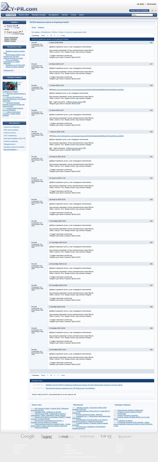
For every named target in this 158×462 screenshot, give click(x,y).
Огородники (122, 414)
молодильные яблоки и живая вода (130, 410)
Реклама (68, 445)
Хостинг (119, 453)
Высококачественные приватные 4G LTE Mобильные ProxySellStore (70, 388)
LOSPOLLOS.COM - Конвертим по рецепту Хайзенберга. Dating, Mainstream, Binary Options (48, 414)
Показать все (8, 70)
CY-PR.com (85, 457)
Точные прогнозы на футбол (128, 415)
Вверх (143, 453)
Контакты (17, 450)
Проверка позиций (20, 445)
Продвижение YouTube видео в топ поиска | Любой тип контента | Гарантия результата (90, 420)
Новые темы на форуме (139, 10)
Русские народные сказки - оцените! (89, 414)
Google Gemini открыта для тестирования (13, 109)
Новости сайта (19, 447)
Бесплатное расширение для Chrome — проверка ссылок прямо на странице (47, 421)
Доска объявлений (11, 37)
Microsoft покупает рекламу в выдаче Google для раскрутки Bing (13, 104)
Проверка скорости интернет (14, 147)
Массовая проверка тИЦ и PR (14, 138)
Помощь (68, 447)
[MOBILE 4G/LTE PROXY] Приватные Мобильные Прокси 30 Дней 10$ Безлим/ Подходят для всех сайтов (84, 385)
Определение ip (9, 144)
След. (63, 35)
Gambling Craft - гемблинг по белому (48, 412)
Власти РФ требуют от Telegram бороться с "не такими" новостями (14, 99)
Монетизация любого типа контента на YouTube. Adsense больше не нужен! (14, 56)
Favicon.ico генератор (11, 127)
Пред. (43, 35)
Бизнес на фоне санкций (15, 67)
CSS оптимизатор (10, 135)
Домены (119, 450)
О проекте (17, 453)
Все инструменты (10, 149)
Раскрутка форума (41, 427)
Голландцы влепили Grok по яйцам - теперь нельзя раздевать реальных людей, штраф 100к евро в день (133, 424)
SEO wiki (119, 445)
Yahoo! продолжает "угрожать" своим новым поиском (11, 113)
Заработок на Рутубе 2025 (15, 65)
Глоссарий (120, 447)
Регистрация (151, 4)
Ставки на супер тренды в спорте (130, 412)
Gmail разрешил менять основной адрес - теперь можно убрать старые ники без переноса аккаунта (50, 425)
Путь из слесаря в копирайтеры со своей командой (11, 61)
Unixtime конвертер (11, 141)
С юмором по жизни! (125, 420)
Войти (142, 4)
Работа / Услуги (10, 41)
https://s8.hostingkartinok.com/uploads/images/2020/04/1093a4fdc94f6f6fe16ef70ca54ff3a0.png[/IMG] (88, 90)
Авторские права (71, 450)
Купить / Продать (10, 39)
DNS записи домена (11, 130)
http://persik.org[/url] (76, 102)
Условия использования (73, 453)
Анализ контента (10, 133)
